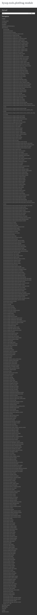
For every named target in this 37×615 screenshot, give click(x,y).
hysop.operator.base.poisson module (10, 439)
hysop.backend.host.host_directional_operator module (14, 258)
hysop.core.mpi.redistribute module (10, 343)
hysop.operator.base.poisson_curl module (11, 441)
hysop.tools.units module (8, 591)
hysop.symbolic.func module (9, 533)
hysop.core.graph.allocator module (10, 316)
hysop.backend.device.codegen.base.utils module (13, 52)
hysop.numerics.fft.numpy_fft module (11, 386)
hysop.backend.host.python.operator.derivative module (14, 273)
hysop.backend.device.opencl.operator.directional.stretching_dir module (17, 205)
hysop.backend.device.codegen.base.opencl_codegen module (15, 45)
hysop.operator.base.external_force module (12, 433)
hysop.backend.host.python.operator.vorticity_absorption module (16, 298)
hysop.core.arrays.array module (9, 308)
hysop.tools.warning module (9, 594)
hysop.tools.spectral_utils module (10, 583)
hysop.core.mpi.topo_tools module (10, 345)
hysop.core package (7, 304)
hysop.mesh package (7, 371)
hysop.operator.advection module (10, 416)
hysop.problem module (8, 518)
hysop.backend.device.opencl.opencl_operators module (14, 179)
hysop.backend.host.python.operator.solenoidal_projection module (16, 293)
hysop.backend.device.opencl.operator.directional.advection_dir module (17, 200)
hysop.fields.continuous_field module (10, 360)
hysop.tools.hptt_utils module (9, 559)
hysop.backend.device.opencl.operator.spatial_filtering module (15, 219)
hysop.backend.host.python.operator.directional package (14, 276)
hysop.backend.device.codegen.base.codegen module (14, 39)
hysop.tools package (7, 542)
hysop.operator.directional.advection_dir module (13, 462)
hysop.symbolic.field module (9, 530)
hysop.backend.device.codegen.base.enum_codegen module (15, 41)
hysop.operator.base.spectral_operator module (12, 447)
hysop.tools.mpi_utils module (9, 571)
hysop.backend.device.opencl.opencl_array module (13, 152)
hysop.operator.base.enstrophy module (11, 431)
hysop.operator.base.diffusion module (10, 430)
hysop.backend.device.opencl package (11, 140)
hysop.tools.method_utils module (10, 568)
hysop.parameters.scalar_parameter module (12, 515)
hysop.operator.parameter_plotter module (11, 491)
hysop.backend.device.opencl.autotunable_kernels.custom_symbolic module (18, 144)
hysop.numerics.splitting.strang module (11, 407)
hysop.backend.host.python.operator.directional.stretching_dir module (17, 279)
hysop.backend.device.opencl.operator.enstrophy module (14, 207)
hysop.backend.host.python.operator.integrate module (14, 284)
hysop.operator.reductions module (10, 500)
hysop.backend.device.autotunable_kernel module (13, 33)
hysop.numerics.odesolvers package (10, 395)
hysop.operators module (8, 507)
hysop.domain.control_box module (10, 351)
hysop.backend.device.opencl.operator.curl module (13, 191)
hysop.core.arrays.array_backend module (11, 310)
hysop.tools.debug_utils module (9, 550)
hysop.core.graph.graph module (9, 325)
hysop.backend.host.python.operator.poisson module (13, 290)
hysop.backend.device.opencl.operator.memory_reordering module (16, 211)
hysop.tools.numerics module (9, 574)
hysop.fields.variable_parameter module (11, 368)
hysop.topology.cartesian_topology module (12, 598)
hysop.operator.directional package (10, 460)
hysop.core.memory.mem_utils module (11, 336)
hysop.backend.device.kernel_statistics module (12, 137)
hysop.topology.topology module (10, 600)
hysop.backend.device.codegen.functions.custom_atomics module (16, 64)
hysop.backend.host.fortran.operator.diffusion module (14, 244)
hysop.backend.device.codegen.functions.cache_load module (15, 59)
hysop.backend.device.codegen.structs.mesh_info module (14, 96)
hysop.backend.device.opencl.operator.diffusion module (14, 197)
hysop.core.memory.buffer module (10, 334)
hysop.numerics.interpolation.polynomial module (13, 393)
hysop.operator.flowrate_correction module (12, 477)
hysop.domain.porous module (9, 354)
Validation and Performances (8, 26)
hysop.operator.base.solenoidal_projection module (13, 444)
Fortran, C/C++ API (7, 603)
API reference (5, 27)
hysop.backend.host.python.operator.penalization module (14, 289)
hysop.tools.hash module (8, 556)
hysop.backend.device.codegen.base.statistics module (14, 47)
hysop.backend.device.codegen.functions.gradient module (14, 68)
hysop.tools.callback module (9, 545)
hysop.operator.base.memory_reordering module (13, 436)
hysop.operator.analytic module (9, 418)
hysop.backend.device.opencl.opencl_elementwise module (15, 161)
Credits (3, 610)
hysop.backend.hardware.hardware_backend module (13, 226)
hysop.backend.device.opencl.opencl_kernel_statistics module (15, 175)
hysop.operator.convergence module (10, 451)
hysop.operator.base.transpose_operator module (12, 450)
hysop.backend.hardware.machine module (11, 229)
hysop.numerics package (8, 377)
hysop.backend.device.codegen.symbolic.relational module (15, 118)
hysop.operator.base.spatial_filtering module (12, 445)
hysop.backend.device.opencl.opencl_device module (13, 159)
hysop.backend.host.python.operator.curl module (13, 270)
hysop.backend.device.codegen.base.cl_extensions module (15, 38)
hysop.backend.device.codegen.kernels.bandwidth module (15, 79)
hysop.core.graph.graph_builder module (11, 327)
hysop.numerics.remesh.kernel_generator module (13, 401)
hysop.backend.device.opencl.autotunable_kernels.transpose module (17, 147)
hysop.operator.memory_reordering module (12, 486)
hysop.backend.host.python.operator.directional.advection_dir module (17, 278)
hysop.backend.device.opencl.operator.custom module (14, 193)
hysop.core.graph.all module (9, 314)
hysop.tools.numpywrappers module (10, 576)
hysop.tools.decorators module (9, 551)
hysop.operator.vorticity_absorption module (12, 506)
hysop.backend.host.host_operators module (12, 263)
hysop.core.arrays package (8, 305)
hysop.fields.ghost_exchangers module (11, 366)
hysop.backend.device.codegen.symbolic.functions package (15, 102)
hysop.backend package (8, 30)
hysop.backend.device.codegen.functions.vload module (14, 74)
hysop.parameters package (8, 509)
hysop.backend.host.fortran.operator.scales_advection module (15, 251)
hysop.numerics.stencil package (9, 409)
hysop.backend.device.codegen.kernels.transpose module (14, 91)
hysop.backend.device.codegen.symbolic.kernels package (14, 108)
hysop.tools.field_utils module (9, 553)
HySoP (4, 10)
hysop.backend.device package (9, 32)
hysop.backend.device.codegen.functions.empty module (14, 67)
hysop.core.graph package (8, 313)
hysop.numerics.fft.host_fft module (10, 384)
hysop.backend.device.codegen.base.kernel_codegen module (15, 44)
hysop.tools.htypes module (8, 560)
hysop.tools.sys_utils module (9, 588)
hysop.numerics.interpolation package (11, 390)
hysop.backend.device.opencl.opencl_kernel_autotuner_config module (17, 170)
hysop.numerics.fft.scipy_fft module (10, 389)
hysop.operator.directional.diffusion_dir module (13, 465)
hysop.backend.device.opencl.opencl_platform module (14, 181)
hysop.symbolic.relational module (10, 538)
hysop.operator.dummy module (9, 472)
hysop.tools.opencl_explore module (10, 577)
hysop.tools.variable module (9, 592)
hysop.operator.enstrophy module (10, 474)
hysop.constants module (8, 302)
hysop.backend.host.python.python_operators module (14, 299)
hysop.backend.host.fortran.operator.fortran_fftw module (14, 246)
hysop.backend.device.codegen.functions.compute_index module (16, 62)
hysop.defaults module (7, 346)
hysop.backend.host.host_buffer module (11, 257)
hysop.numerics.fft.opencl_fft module (10, 387)
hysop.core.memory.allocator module (10, 333)
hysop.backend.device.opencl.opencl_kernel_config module (15, 172)
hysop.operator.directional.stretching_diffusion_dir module (15, 468)
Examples (4, 24)
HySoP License (5, 611)
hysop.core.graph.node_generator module (11, 328)
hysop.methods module (8, 375)
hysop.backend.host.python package (10, 264)
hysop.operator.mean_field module (10, 485)
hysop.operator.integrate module (9, 482)
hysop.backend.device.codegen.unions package (12, 120)
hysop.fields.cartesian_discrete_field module (12, 358)
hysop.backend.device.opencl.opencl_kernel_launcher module (15, 173)
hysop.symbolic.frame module (9, 532)
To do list (4, 608)
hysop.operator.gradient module (9, 478)
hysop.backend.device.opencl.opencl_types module (13, 187)
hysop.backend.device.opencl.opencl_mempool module (14, 176)
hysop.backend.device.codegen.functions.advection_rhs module (16, 56)
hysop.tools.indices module (8, 564)
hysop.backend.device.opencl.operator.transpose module (14, 220)
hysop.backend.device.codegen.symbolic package (13, 97)
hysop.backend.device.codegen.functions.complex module (15, 61)
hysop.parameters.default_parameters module (12, 512)
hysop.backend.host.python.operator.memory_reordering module (16, 285)
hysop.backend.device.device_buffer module (12, 124)
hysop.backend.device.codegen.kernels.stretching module (14, 90)
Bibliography (5, 606)
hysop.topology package (8, 595)
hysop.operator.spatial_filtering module (11, 503)
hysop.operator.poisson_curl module (10, 497)
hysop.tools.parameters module (9, 579)
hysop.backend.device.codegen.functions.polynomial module (15, 70)
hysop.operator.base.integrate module (10, 434)
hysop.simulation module (8, 519)
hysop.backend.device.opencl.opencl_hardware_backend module (16, 166)
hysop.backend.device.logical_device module (12, 138)
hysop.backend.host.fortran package (10, 238)
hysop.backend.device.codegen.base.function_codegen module (15, 42)
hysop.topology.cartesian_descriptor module (12, 597)
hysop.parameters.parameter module (10, 513)
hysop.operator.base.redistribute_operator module (13, 442)
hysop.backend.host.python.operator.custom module (13, 272)
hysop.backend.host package (9, 234)
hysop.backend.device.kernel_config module (12, 135)
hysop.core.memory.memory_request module (12, 337)
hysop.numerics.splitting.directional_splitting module (14, 406)
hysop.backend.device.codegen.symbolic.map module (14, 115)
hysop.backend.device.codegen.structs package (12, 93)
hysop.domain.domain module (9, 352)
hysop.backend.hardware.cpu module (10, 225)
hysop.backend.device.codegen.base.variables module (14, 53)
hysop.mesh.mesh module (8, 374)
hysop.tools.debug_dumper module (10, 548)
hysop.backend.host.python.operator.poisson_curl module (14, 292)
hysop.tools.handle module (8, 554)
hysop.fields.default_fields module (10, 361)
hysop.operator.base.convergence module (11, 422)
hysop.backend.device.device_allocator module (12, 123)
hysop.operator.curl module (8, 453)
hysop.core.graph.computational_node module (12, 319)
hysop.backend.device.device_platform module (12, 129)
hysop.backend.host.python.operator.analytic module (13, 267)
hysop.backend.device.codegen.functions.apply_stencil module (16, 58)
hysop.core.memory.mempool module (10, 339)
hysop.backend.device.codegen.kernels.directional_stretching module (17, 87)
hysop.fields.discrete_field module (10, 363)
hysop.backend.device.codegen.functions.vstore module (14, 76)
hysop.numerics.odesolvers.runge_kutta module (12, 396)
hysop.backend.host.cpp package (9, 235)
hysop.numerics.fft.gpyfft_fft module (10, 383)
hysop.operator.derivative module (10, 457)
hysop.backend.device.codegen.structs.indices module (14, 94)
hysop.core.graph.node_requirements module (12, 330)
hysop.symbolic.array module (9, 522)
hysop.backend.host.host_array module (11, 254)
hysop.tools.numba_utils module (9, 573)
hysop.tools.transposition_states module (11, 589)
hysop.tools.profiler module (8, 582)
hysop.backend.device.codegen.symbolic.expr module (14, 100)
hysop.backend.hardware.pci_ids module (11, 232)
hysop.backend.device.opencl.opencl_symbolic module (14, 184)
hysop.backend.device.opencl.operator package (12, 188)
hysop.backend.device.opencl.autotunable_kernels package (15, 141)
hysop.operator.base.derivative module (11, 428)
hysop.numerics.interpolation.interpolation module (13, 392)
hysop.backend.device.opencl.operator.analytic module (14, 190)
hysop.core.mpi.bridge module (9, 342)
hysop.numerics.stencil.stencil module (11, 410)
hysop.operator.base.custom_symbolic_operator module (14, 427)
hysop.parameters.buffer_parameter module (12, 510)
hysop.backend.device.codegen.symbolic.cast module (14, 99)
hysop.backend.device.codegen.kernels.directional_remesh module (16, 85)
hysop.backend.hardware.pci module (10, 231)
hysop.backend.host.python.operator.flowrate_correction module (16, 282)
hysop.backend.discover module (9, 222)
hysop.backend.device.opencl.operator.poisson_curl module (15, 216)
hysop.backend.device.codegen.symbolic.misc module (14, 117)
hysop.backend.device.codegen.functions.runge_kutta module (15, 71)
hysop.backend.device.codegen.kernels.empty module (14, 88)
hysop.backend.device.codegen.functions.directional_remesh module (17, 65)
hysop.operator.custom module (9, 454)
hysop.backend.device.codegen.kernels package (12, 77)
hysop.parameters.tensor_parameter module (12, 516)
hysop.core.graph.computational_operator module (13, 322)
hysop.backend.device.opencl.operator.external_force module (15, 208)
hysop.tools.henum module (8, 557)
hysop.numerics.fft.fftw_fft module (10, 381)
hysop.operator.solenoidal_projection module (12, 501)
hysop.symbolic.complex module (10, 526)
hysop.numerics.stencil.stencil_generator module (13, 412)
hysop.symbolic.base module (9, 524)
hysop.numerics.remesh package (9, 399)
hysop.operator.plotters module (9, 494)
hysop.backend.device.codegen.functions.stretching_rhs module (16, 73)
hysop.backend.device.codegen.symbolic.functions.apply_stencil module (17, 103)
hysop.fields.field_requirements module (11, 365)
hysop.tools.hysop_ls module (9, 562)
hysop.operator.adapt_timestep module (11, 415)
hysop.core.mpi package (8, 340)
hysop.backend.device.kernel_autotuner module (12, 131)
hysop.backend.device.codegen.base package (12, 36)
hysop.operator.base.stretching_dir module (11, 448)
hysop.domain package (7, 348)
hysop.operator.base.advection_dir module (11, 421)
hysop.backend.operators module (10, 301)
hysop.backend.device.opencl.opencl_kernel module (13, 167)
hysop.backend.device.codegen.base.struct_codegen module (15, 49)
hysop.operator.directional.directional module (12, 466)
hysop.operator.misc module (9, 489)
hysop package (6, 29)
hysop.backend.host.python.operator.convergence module (14, 269)
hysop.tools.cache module (8, 544)
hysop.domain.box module (8, 349)
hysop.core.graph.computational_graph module (12, 317)
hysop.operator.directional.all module (10, 463)
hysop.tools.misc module (8, 570)
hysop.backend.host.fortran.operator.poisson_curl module (14, 249)
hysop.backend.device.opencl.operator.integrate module (14, 210)
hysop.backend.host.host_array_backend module (13, 255)
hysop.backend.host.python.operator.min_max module (14, 287)
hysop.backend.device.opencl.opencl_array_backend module (15, 153)
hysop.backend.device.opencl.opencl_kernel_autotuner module (16, 169)
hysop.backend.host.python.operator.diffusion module (14, 275)
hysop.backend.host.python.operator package (12, 266)
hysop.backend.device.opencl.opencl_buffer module (13, 156)
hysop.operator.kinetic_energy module (11, 483)
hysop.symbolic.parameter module (10, 536)
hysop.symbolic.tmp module (9, 541)
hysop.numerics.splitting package (10, 404)
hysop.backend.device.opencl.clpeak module (12, 149)
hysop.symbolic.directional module (10, 529)
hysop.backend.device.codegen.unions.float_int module (14, 121)
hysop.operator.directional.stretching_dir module (13, 469)
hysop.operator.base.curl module (9, 424)
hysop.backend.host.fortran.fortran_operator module (13, 240)
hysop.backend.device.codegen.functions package (13, 55)
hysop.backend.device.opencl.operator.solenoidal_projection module (17, 217)
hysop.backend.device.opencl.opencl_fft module (13, 164)
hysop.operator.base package (9, 419)
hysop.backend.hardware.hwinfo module (11, 228)
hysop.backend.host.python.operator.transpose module (14, 296)
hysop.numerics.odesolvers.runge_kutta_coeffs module (14, 398)
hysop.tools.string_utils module (9, 585)
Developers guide (6, 605)
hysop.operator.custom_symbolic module (11, 456)
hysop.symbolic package (8, 521)
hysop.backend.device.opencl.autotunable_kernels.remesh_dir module (17, 146)
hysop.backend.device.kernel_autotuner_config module (14, 132)
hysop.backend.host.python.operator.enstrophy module (14, 281)
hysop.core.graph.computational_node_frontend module (14, 320)
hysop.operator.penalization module (10, 492)
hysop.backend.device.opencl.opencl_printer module (13, 182)
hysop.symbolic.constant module (9, 527)
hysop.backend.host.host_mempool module (12, 260)
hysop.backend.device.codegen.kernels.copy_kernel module (15, 80)
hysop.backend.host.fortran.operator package (12, 243)
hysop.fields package (7, 357)
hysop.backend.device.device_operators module (13, 128)
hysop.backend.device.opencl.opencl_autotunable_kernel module (16, 155)
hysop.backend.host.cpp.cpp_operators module (12, 237)
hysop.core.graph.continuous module (10, 323)
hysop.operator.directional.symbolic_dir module (13, 471)
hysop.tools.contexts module (9, 547)
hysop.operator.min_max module (10, 488)
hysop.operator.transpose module (10, 504)
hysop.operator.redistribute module (10, 498)
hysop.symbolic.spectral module (9, 539)
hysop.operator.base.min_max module (11, 437)
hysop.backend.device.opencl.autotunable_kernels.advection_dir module (17, 143)
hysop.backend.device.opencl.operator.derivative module (14, 196)
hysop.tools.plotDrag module (9, 580)
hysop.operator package (8, 413)
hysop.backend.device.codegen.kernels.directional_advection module (17, 83)
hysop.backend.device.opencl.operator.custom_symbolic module (16, 194)
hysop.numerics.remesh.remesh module (11, 403)
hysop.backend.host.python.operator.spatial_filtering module (15, 295)
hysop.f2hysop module (7, 355)
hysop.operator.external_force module (11, 475)
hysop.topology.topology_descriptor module (12, 602)
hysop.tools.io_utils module (8, 567)
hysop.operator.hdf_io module (9, 480)
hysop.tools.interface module (9, 565)
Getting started (5, 21)
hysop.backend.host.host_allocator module (11, 252)
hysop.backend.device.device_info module (11, 126)
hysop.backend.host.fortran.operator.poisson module (13, 248)
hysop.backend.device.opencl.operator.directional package (15, 199)
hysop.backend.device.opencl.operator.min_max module (14, 213)
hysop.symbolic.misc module (9, 535)
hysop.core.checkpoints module (9, 311)
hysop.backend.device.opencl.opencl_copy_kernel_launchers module (17, 158)
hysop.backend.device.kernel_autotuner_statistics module (14, 134)
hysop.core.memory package (9, 331)
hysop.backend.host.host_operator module (11, 261)
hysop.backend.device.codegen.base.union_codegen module (15, 50)
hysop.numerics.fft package (8, 378)
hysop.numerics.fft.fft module (9, 380)
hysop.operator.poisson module (9, 495)
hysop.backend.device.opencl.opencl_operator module (14, 178)
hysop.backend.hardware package (10, 223)
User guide (4, 22)
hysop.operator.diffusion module (9, 459)
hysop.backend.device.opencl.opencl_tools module (13, 185)
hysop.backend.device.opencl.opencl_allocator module (14, 150)
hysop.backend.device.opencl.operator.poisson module (14, 214)
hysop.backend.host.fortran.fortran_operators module (14, 241)
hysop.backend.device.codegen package (11, 35)
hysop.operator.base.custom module (10, 425)
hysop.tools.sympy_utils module (9, 586)
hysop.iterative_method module (9, 369)
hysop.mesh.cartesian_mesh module (10, 372)
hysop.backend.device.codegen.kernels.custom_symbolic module (16, 82)
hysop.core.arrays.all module (9, 307)
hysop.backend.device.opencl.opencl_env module (13, 162)
